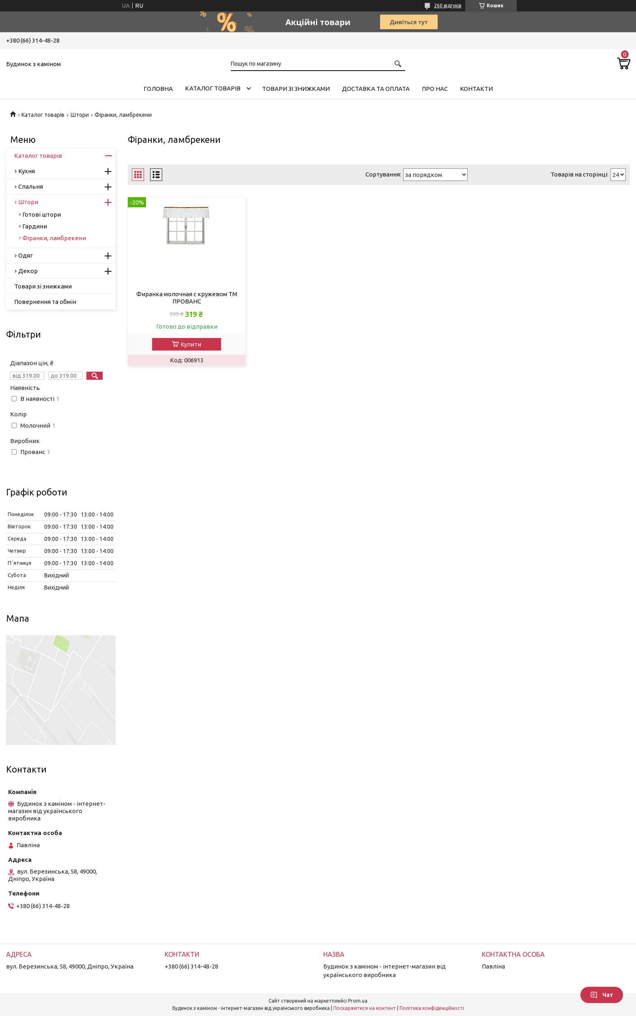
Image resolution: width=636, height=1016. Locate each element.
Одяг (25, 255)
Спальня (30, 186)
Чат (601, 995)
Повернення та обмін (45, 301)
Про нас (435, 88)
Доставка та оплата (376, 88)
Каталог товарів (213, 88)
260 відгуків (447, 5)
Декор (28, 270)
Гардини (34, 226)
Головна (158, 88)
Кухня (26, 171)
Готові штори (41, 214)
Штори (80, 115)
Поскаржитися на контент (364, 1008)
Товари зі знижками (296, 88)
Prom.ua (357, 1000)
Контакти (476, 88)
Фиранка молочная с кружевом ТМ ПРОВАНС (186, 298)
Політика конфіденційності (432, 1008)
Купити (190, 344)
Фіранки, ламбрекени (54, 238)
